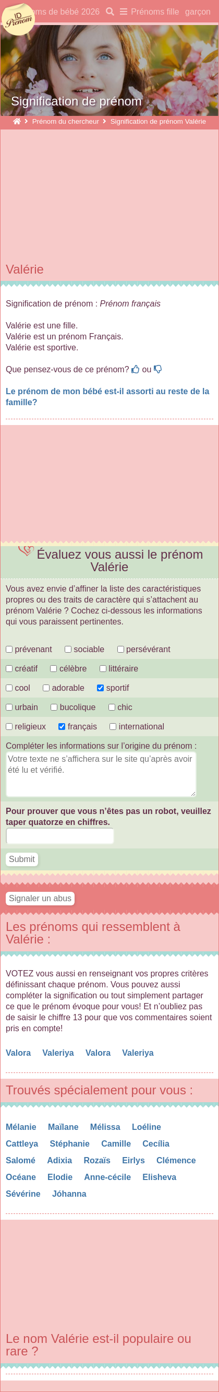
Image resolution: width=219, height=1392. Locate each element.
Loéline (147, 1127)
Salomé (22, 1160)
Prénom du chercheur (65, 121)
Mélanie (22, 1127)
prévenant (29, 649)
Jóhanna (70, 1193)
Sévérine (24, 1193)
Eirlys (134, 1160)
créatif (22, 668)
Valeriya (59, 1052)
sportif (113, 687)
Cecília (157, 1143)
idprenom (18, 20)
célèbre (68, 668)
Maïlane (64, 1127)
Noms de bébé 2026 (62, 11)
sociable (84, 649)
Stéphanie (71, 1143)
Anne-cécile (108, 1177)
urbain (22, 707)
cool (18, 687)
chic (120, 707)
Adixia (60, 1160)
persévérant (144, 649)
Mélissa (106, 1127)
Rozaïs (98, 1160)
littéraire (119, 668)
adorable (65, 687)
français (77, 726)
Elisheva (160, 1177)
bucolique (74, 707)
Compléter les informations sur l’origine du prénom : (101, 745)
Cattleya (23, 1143)
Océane (22, 1177)
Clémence (177, 1160)
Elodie (61, 1177)
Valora (19, 1052)
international (137, 726)
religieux (26, 726)
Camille (117, 1143)
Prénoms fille (155, 11)
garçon (198, 11)
